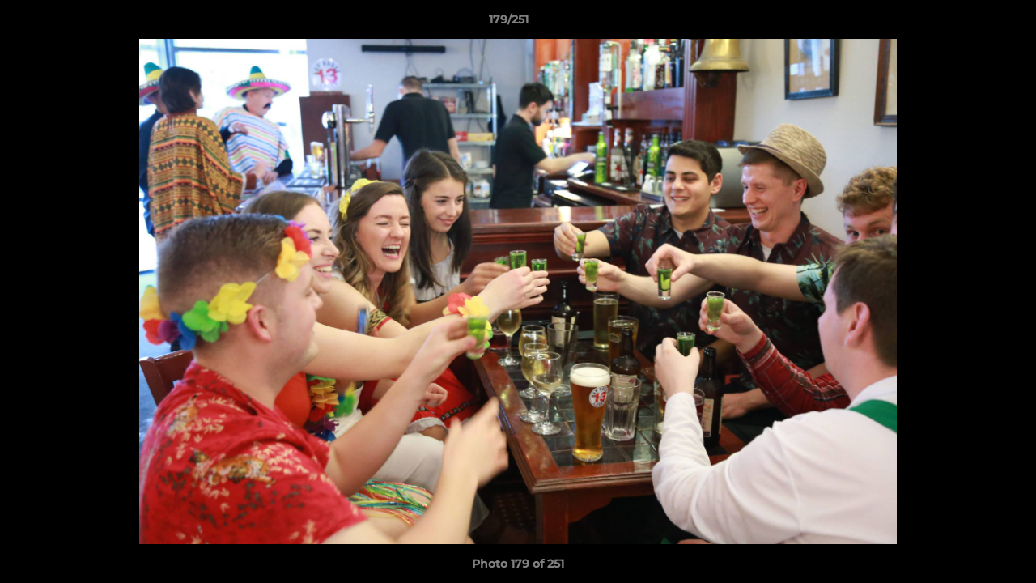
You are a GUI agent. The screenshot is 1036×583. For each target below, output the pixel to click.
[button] (968, 23)
